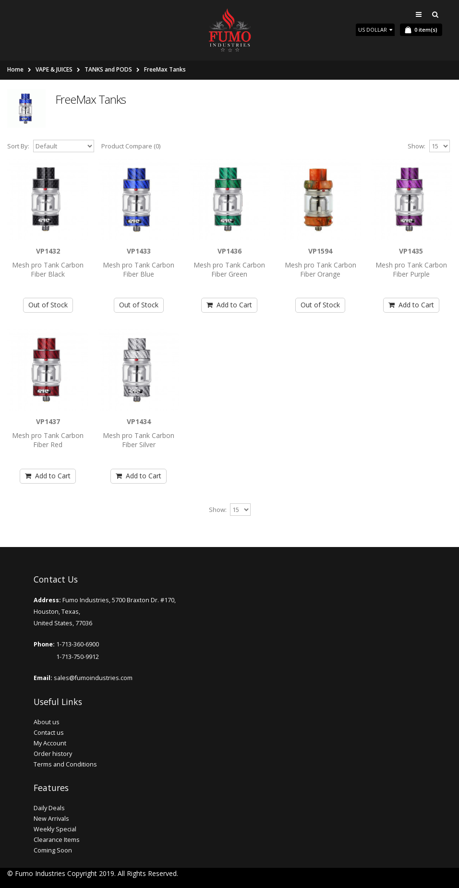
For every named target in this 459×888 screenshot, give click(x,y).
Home (15, 69)
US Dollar (375, 29)
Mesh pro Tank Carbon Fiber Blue (138, 269)
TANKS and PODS (108, 69)
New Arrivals (51, 819)
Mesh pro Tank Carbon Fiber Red (48, 440)
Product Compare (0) (130, 146)
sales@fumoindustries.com (92, 678)
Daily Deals (49, 808)
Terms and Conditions (65, 764)
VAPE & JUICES (54, 69)
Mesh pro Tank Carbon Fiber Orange (320, 269)
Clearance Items (57, 840)
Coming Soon (53, 850)
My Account (50, 743)
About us (47, 722)
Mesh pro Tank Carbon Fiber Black (48, 269)
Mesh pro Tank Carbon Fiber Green (229, 269)
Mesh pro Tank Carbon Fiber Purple (411, 269)
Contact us (49, 733)
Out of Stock (48, 304)
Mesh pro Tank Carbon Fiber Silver (138, 440)
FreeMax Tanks (165, 69)
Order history (53, 754)
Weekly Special (55, 829)
